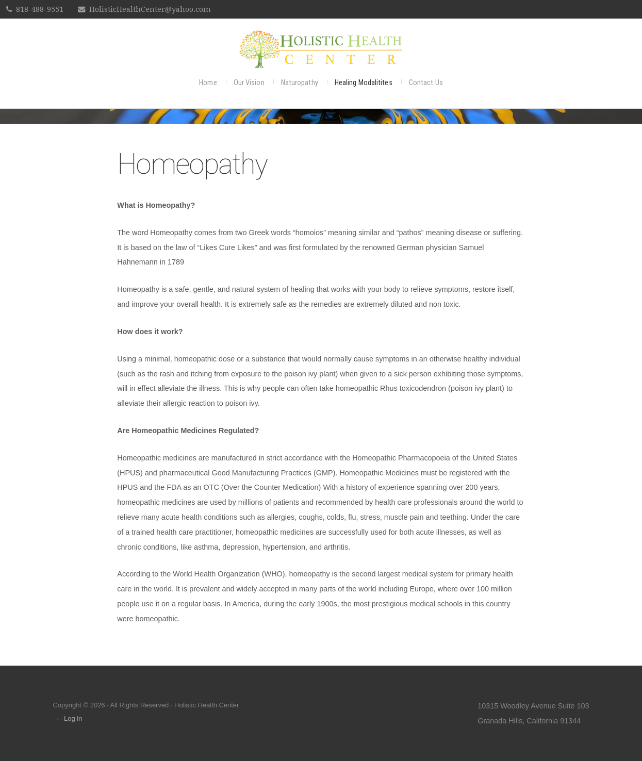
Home (208, 82)
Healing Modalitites (363, 82)
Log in (73, 718)
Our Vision (249, 82)
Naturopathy (299, 82)
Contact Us (426, 82)
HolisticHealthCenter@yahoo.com (150, 9)
